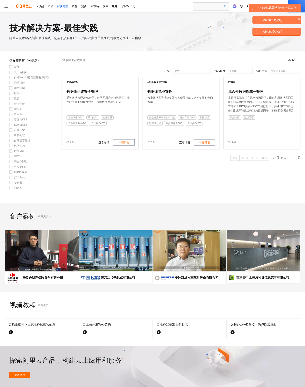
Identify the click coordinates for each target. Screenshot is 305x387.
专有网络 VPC (75, 117)
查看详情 (103, 142)
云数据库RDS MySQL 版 (162, 117)
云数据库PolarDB (77, 123)
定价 (84, 6)
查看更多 (43, 216)
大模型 (40, 6)
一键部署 (123, 142)
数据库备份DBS (174, 123)
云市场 (95, 6)
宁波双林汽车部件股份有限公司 (196, 277)
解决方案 (62, 6)
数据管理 (107, 117)
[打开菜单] (6, 6)
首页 (235, 157)
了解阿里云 (128, 6)
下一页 (255, 157)
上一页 (244, 157)
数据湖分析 (155, 123)
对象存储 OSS (187, 117)
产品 (50, 6)
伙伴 (105, 6)
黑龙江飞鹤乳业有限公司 (118, 277)
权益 (74, 6)
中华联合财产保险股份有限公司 (41, 277)
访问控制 (92, 117)
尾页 (264, 157)
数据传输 (234, 117)
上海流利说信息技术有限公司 (269, 277)
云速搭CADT (98, 123)
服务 (114, 6)
